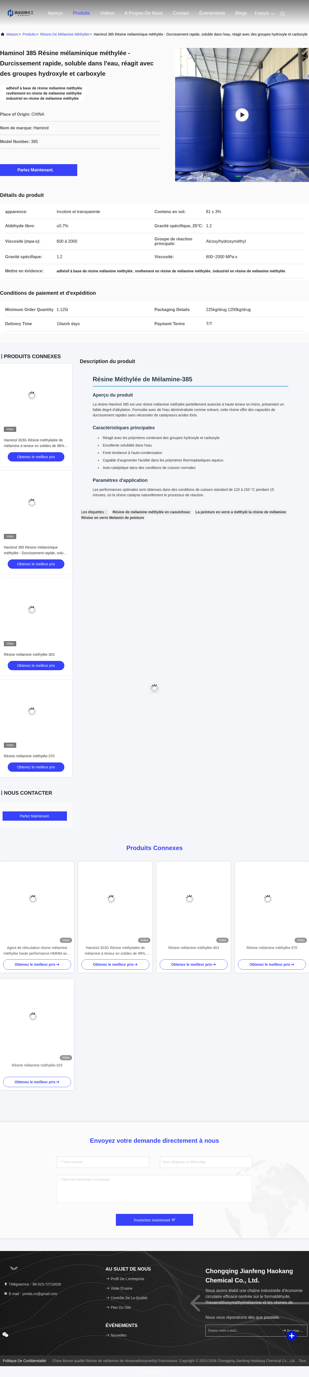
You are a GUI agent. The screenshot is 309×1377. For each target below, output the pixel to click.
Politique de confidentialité (24, 1361)
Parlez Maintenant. (39, 169)
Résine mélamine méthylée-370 (29, 756)
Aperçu (55, 13)
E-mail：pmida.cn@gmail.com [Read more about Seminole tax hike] (30, 1294)
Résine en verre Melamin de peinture (112, 518)
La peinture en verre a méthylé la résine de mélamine (240, 512)
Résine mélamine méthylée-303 (29, 654)
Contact (181, 13)
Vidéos (107, 13)
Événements (212, 13)
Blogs (241, 13)
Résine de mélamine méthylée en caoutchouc (151, 512)
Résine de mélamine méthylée (64, 34)
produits (29, 34)
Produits (81, 13)
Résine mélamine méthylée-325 (37, 1065)
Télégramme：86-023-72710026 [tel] (32, 1284)
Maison (12, 34)
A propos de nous (144, 13)
